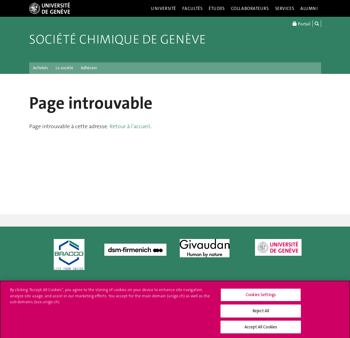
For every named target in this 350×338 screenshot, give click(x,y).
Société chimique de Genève (117, 39)
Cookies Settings (261, 297)
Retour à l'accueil (130, 126)
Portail (302, 23)
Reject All (260, 312)
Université (163, 8)
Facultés (192, 8)
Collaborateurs (250, 8)
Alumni (309, 8)
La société (64, 67)
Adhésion (89, 67)
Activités (40, 67)
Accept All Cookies (260, 328)
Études (217, 8)
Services (284, 8)
